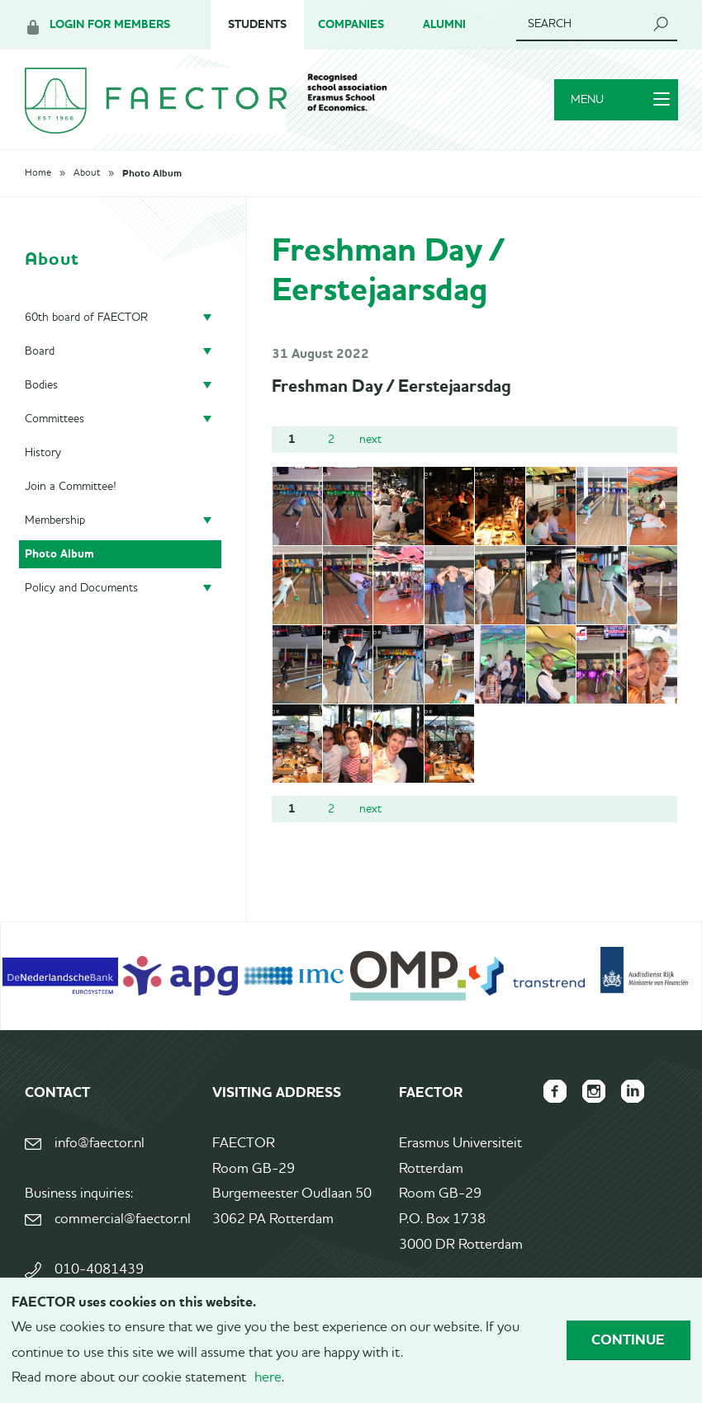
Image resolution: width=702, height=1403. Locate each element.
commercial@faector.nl (123, 1221)
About (87, 176)
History (43, 454)
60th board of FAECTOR (86, 319)
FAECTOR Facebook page (553, 1092)
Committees (54, 420)
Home (38, 176)
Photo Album (152, 175)
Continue (628, 1339)
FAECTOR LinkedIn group (632, 1092)
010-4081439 (99, 1272)
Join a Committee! (70, 488)
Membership (55, 522)
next (370, 441)
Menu (619, 101)
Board (40, 353)
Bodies (41, 387)
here (268, 1378)
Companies (351, 24)
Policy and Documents (81, 590)
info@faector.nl (100, 1146)
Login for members (110, 24)
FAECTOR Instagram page (593, 1092)
